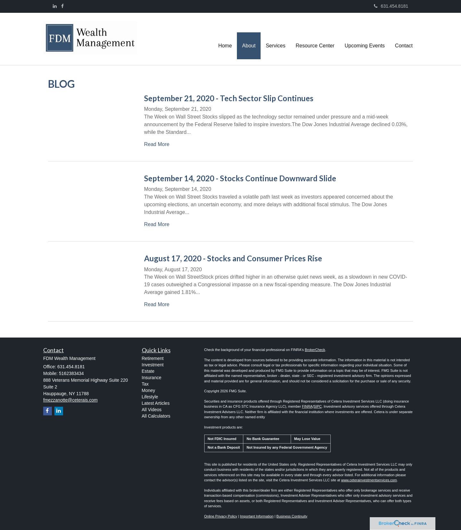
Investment (153, 364)
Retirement (153, 358)
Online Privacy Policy (220, 516)
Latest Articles (156, 403)
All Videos (152, 409)
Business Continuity (291, 516)
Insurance (151, 377)
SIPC (317, 406)
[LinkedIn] (55, 6)
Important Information (257, 516)
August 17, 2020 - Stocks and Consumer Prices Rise (233, 258)
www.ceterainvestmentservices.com (369, 480)
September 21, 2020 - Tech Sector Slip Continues (228, 98)
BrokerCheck (315, 350)
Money (148, 390)
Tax (145, 384)
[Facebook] (62, 6)
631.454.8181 (391, 6)
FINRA (307, 406)
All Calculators (156, 416)
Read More (156, 144)
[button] (249, 38)
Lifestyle (150, 396)
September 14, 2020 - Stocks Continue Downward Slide (240, 178)
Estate (148, 371)
